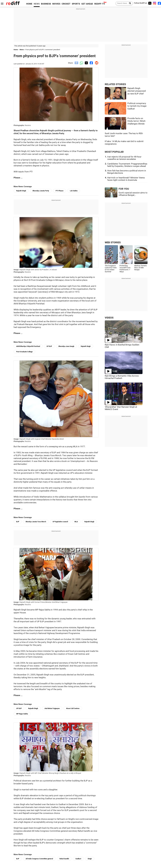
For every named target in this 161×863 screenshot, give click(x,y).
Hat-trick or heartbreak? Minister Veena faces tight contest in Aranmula (126, 178)
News (22, 50)
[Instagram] (154, 3)
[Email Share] (75, 63)
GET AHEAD (87, 4)
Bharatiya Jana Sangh (66, 346)
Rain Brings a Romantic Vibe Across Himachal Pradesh (122, 377)
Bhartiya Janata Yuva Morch (36, 522)
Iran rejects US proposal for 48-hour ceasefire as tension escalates (124, 158)
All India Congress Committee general (39, 859)
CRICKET (66, 4)
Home (16, 50)
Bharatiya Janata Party (41, 191)
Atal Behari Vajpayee (52, 708)
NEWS (37, 4)
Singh (90, 859)
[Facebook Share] (90, 63)
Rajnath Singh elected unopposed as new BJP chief (136, 91)
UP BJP (49, 346)
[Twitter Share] (85, 63)
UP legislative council (60, 522)
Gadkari (78, 859)
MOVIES (56, 4)
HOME (29, 4)
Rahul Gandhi (64, 859)
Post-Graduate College (24, 352)
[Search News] (129, 3)
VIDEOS (109, 317)
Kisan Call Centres (72, 708)
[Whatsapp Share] (80, 63)
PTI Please (59, 191)
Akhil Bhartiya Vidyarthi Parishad (28, 346)
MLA (76, 522)
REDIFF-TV (99, 4)
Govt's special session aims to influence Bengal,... (133, 194)
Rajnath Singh (21, 191)
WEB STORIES (113, 242)
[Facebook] (159, 3)
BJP (17, 522)
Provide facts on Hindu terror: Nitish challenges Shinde (136, 121)
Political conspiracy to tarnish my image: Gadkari (137, 106)
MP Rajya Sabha (22, 714)
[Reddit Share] (95, 63)
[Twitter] (149, 3)
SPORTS (76, 4)
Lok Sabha (73, 191)
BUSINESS (46, 4)
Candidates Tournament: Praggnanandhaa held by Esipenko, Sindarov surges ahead (127, 165)
